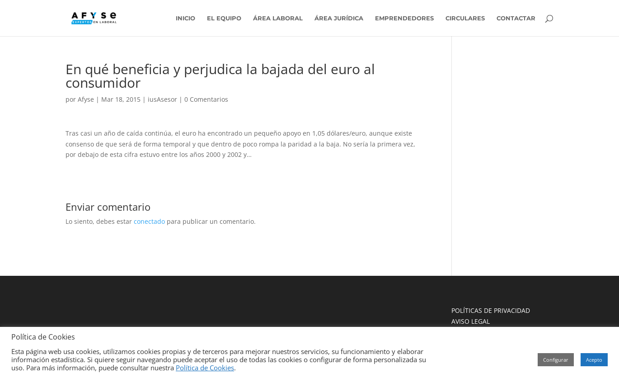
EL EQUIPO (224, 18)
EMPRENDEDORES (404, 18)
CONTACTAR (516, 18)
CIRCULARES (465, 18)
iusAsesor (162, 99)
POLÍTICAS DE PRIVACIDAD (490, 310)
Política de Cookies (205, 367)
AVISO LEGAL (470, 321)
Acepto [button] (594, 359)
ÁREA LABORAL (278, 18)
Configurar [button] (555, 359)
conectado (149, 221)
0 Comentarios (206, 99)
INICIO (185, 18)
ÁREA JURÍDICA (338, 18)
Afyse (86, 99)
